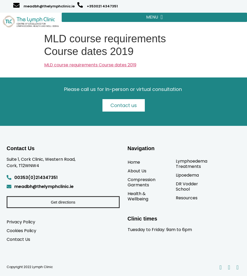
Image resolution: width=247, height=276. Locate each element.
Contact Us (18, 239)
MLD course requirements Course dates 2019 (90, 65)
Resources (186, 198)
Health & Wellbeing (138, 196)
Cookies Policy (21, 230)
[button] (154, 17)
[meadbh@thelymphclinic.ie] (16, 5)
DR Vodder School (187, 186)
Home (134, 162)
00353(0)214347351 (36, 177)
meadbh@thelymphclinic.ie (49, 6)
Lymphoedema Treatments (191, 163)
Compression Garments (141, 182)
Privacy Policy (21, 222)
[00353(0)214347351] (9, 177)
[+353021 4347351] (80, 5)
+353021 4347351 (102, 6)
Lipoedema (187, 175)
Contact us (123, 105)
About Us (137, 171)
